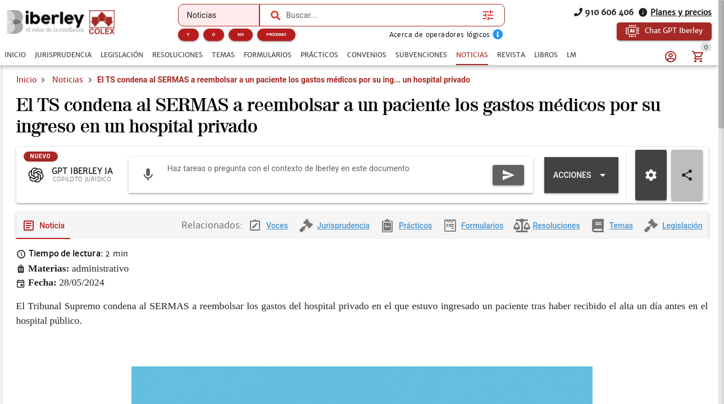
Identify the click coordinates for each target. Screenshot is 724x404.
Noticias (67, 80)
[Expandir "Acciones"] (581, 176)
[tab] (15, 55)
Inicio (26, 80)
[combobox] (381, 15)
